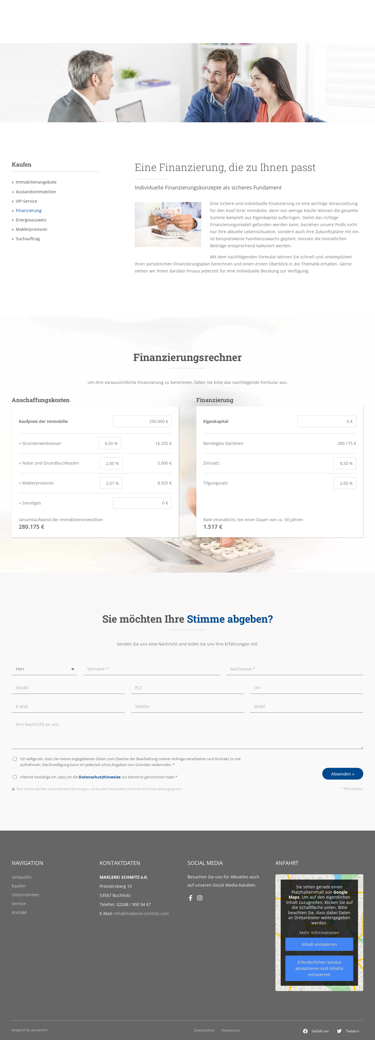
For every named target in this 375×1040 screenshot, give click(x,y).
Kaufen (19, 886)
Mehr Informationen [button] (319, 932)
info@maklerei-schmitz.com (141, 913)
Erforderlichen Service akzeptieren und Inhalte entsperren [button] (319, 968)
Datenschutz (204, 1030)
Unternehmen (25, 894)
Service (19, 903)
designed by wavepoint (29, 1029)
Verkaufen (22, 877)
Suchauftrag (28, 238)
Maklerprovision (31, 229)
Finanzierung (29, 210)
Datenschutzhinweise (100, 777)
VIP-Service (26, 201)
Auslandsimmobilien (36, 191)
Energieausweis (31, 220)
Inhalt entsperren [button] (319, 944)
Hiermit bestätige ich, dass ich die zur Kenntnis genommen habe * (98, 777)
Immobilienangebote (36, 182)
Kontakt (19, 912)
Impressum (231, 1030)
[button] (316, 1031)
